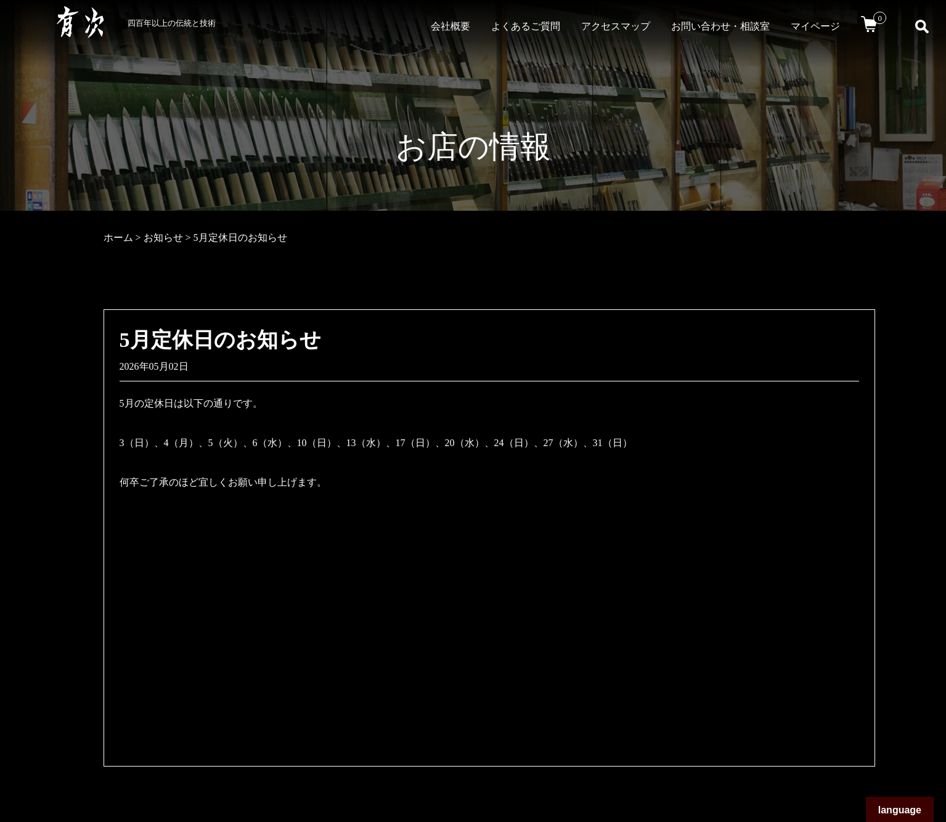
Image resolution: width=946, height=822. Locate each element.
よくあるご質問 (525, 26)
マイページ (815, 26)
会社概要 (450, 26)
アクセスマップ (615, 26)
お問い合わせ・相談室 (720, 26)
